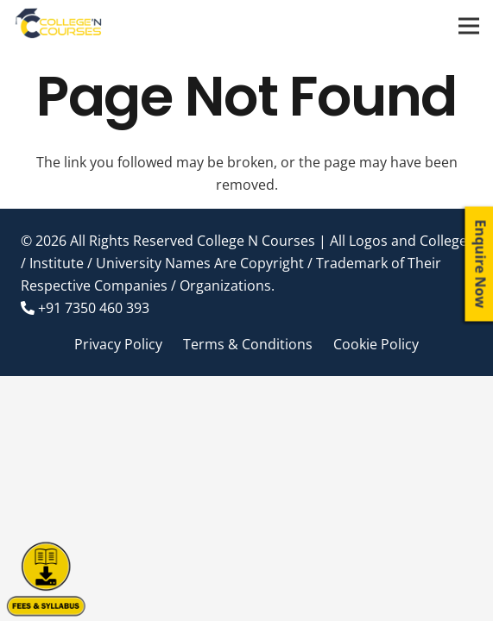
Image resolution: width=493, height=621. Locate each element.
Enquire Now (480, 264)
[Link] (59, 25)
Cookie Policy (376, 344)
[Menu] (468, 25)
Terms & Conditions (248, 344)
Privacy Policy (118, 344)
